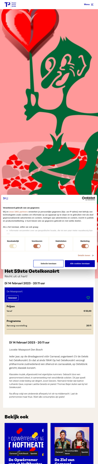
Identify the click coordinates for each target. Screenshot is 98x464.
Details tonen (84, 255)
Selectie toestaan (48, 263)
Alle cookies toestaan (80, 263)
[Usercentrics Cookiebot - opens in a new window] (84, 198)
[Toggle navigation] (88, 5)
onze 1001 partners (18, 212)
